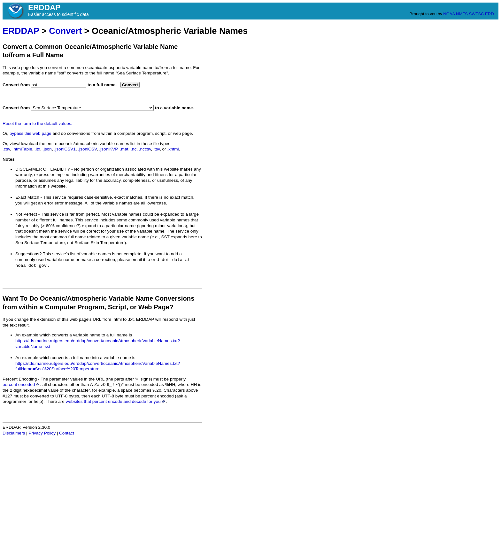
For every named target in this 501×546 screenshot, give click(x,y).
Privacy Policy (42, 433)
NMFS (462, 14)
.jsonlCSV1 (64, 149)
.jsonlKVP (108, 149)
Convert (65, 31)
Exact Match (27, 197)
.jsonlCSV (87, 149)
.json (47, 149)
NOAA (449, 14)
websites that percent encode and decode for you (116, 401)
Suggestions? (28, 253)
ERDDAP (21, 31)
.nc (133, 149)
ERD (489, 14)
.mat (124, 149)
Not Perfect (26, 214)
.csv (6, 149)
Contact (66, 433)
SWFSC (476, 14)
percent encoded (21, 384)
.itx (37, 149)
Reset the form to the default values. (37, 123)
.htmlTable (22, 149)
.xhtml (173, 149)
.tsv (156, 149)
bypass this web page (30, 133)
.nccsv (145, 149)
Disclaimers (14, 433)
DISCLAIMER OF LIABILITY (42, 169)
